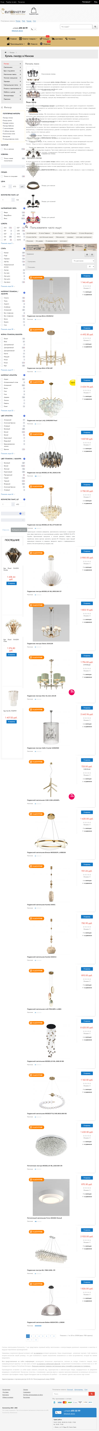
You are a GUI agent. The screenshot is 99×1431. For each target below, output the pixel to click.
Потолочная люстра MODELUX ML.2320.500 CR (44, 1166)
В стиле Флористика (86, 233)
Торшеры (7, 81)
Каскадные (6, 136)
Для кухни (63, 241)
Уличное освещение (10, 78)
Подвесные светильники (36, 147)
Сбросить (5, 530)
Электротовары (9, 95)
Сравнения (30, 254)
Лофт (23, 21)
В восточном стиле (9, 134)
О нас (2, 2)
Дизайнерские (31, 233)
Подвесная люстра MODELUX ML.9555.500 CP (44, 591)
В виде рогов (7, 120)
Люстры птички (8, 118)
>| (36, 1340)
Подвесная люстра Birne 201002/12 (40, 316)
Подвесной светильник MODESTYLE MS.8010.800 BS (47, 1113)
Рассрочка (21, 2)
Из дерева (39, 241)
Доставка (57, 38)
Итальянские (60, 237)
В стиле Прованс (71, 233)
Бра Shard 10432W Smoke (11, 569)
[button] (96, 2)
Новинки (45, 43)
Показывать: (31, 267)
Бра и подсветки (9, 71)
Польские (30, 241)
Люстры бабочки (8, 126)
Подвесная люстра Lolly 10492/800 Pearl (42, 420)
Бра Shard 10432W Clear (11, 640)
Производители (16, 43)
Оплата (25, 1389)
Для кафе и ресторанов (83, 237)
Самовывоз (27, 1392)
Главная (12, 38)
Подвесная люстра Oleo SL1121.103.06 (41, 696)
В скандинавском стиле (10, 139)
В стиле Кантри (57, 233)
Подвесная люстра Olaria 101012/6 (40, 643)
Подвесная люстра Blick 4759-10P (39, 368)
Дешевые (70, 237)
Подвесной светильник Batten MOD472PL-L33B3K (46, 1322)
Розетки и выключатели (11, 88)
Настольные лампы (10, 74)
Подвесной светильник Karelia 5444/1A (41, 957)
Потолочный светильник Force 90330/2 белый (44, 1218)
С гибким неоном (8, 131)
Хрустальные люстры (35, 141)
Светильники (8, 67)
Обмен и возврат (7, 1397)
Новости (32, 43)
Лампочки (7, 99)
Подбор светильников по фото (33, 1395)
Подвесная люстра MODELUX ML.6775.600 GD (44, 525)
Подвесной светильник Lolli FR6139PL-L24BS (44, 1009)
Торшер (29, 21)
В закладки (88, 292)
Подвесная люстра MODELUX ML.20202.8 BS (44, 473)
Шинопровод (78, 1390)
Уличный (70, 1390)
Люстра (18, 21)
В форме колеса (8, 123)
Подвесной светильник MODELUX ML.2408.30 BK (45, 1061)
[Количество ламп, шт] (6, 200)
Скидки (44, 38)
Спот (34, 21)
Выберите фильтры (19, 530)
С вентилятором (8, 128)
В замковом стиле (51, 241)
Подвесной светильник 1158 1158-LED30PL (43, 800)
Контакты (70, 38)
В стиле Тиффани (44, 233)
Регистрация (86, 2)
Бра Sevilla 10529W (10, 711)
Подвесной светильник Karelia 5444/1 (41, 905)
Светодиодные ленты (11, 85)
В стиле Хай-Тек (31, 237)
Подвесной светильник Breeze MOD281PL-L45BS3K (46, 852)
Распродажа (6, 1389)
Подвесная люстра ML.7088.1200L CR (41, 1270)
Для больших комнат (46, 237)
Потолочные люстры (35, 135)
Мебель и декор (9, 92)
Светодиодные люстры (36, 114)
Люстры (12, 52)
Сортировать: (32, 261)
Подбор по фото (11, 2)
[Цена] (5, 186)
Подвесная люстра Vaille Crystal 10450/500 (43, 748)
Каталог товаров (28, 38)
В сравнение (88, 295)
